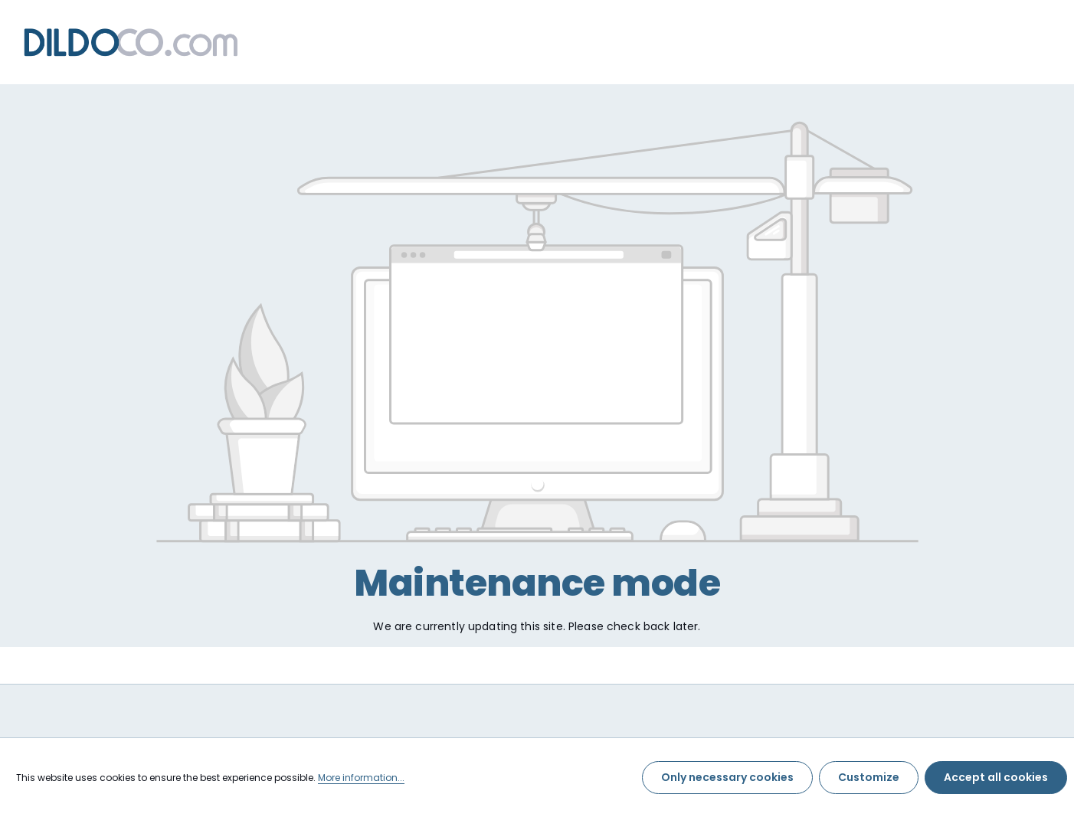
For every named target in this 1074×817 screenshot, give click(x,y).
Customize (868, 777)
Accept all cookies (996, 777)
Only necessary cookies (727, 777)
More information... (361, 777)
